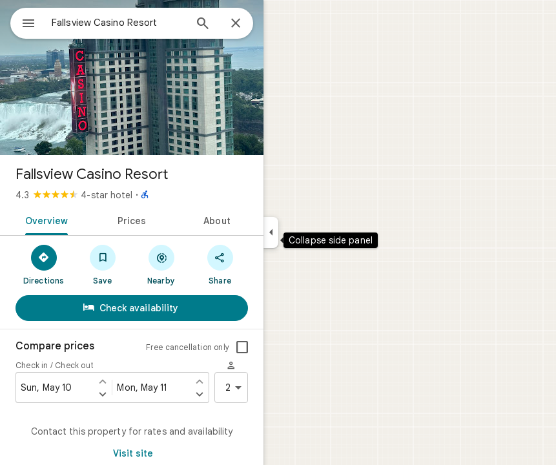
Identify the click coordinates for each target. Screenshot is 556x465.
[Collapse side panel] (270, 232)
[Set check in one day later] (103, 394)
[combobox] (118, 22)
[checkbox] (242, 347)
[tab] (44, 219)
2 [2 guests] (235, 387)
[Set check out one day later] (199, 394)
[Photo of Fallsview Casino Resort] (131, 77)
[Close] (235, 24)
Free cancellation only (187, 347)
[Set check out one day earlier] (199, 381)
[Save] (102, 264)
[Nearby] (161, 264)
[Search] (202, 24)
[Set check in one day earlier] (103, 381)
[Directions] (43, 264)
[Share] (219, 264)
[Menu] (28, 24)
